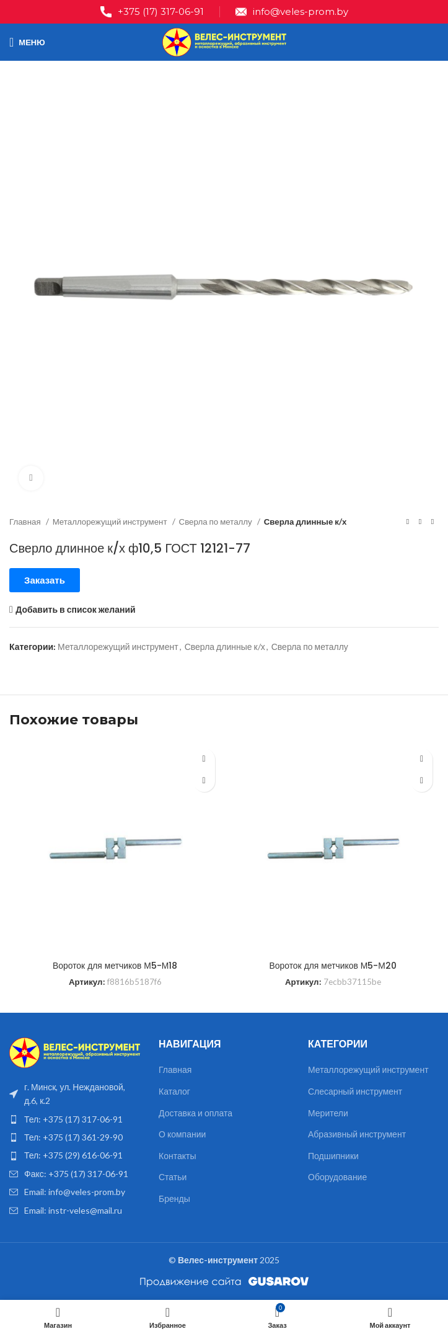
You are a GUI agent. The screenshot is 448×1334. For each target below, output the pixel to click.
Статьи (173, 1177)
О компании (182, 1134)
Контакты (177, 1155)
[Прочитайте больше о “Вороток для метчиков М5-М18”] (204, 781)
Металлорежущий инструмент (111, 522)
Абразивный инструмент (357, 1134)
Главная (26, 522)
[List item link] (74, 1119)
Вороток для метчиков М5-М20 (333, 965)
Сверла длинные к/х (305, 522)
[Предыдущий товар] (408, 522)
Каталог (174, 1091)
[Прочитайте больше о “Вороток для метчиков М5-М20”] (422, 781)
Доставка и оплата (195, 1113)
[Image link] (74, 1051)
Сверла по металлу (216, 522)
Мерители (328, 1113)
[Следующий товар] (432, 522)
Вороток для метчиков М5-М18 (115, 965)
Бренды (174, 1198)
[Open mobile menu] (27, 42)
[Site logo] (224, 41)
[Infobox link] (152, 12)
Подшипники (333, 1155)
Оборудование (337, 1177)
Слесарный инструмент (355, 1091)
